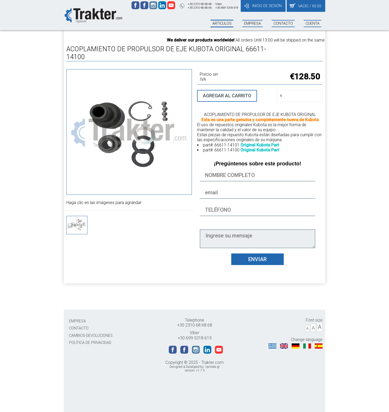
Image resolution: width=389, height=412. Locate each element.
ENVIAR (257, 259)
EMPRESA (77, 321)
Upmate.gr (212, 367)
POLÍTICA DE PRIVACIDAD (90, 342)
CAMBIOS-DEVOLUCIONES (91, 335)
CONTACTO (78, 328)
